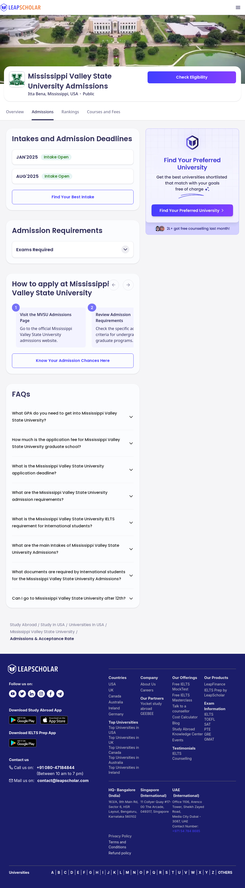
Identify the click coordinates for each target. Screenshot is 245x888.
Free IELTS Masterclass (182, 697)
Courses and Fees (103, 111)
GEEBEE (147, 713)
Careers (146, 690)
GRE (207, 734)
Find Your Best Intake (73, 197)
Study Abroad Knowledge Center (187, 731)
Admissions (42, 111)
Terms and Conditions (117, 844)
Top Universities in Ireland (124, 770)
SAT (207, 724)
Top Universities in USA (124, 730)
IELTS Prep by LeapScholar (215, 692)
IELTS (176, 753)
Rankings (70, 111)
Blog (176, 723)
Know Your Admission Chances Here (73, 360)
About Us (148, 684)
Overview (15, 111)
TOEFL (209, 719)
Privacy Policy (120, 836)
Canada (115, 696)
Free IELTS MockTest (181, 686)
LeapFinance (214, 684)
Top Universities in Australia (124, 760)
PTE (207, 729)
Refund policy (120, 853)
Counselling (182, 758)
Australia (116, 702)
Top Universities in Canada (124, 750)
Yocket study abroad (151, 706)
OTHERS (225, 872)
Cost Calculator (185, 717)
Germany (116, 714)
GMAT (209, 739)
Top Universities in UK (124, 740)
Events (177, 740)
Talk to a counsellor (180, 708)
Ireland (114, 708)
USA (112, 684)
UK (111, 690)
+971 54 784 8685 (186, 831)
